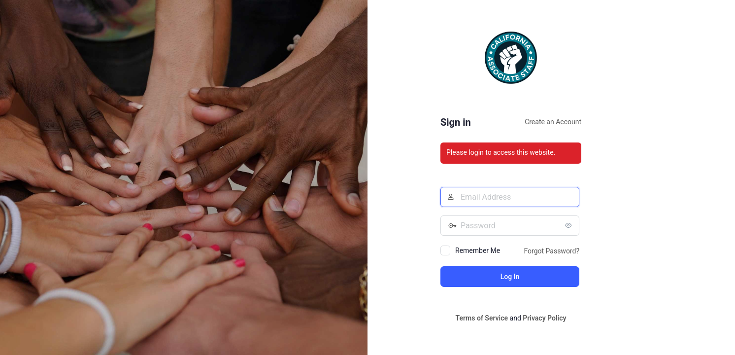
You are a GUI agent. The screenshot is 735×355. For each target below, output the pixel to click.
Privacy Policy (544, 318)
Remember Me (477, 250)
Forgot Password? (551, 251)
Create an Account (553, 122)
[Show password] (569, 225)
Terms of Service (482, 318)
